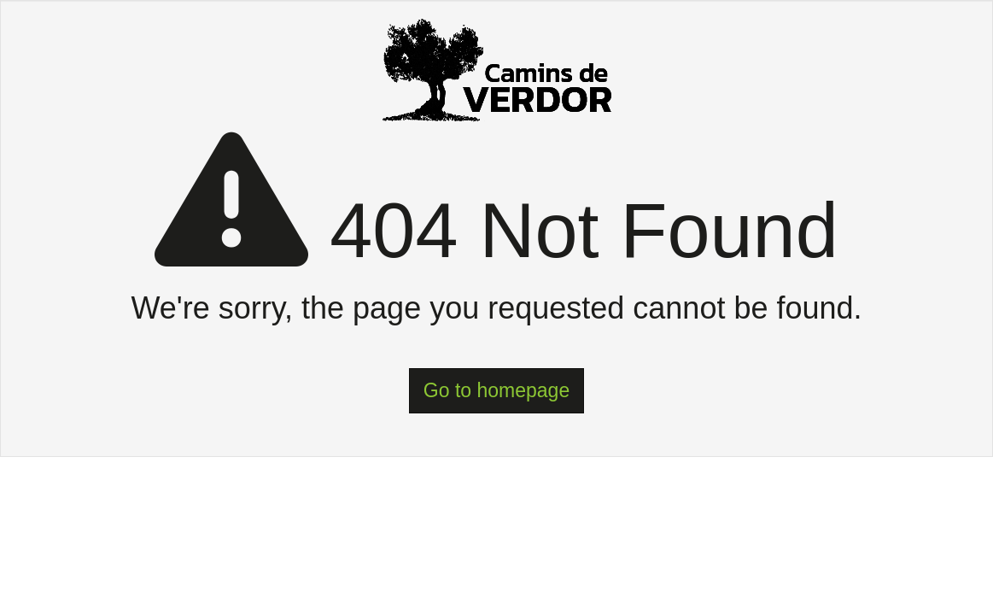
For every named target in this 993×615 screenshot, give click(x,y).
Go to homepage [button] (496, 390)
